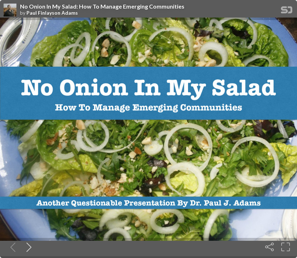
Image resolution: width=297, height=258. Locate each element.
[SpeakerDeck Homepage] (286, 11)
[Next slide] (27, 247)
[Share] (269, 247)
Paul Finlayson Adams (52, 12)
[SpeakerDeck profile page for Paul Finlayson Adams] (10, 10)
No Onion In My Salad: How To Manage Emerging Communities (102, 6)
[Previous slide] (11, 247)
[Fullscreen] (285, 247)
